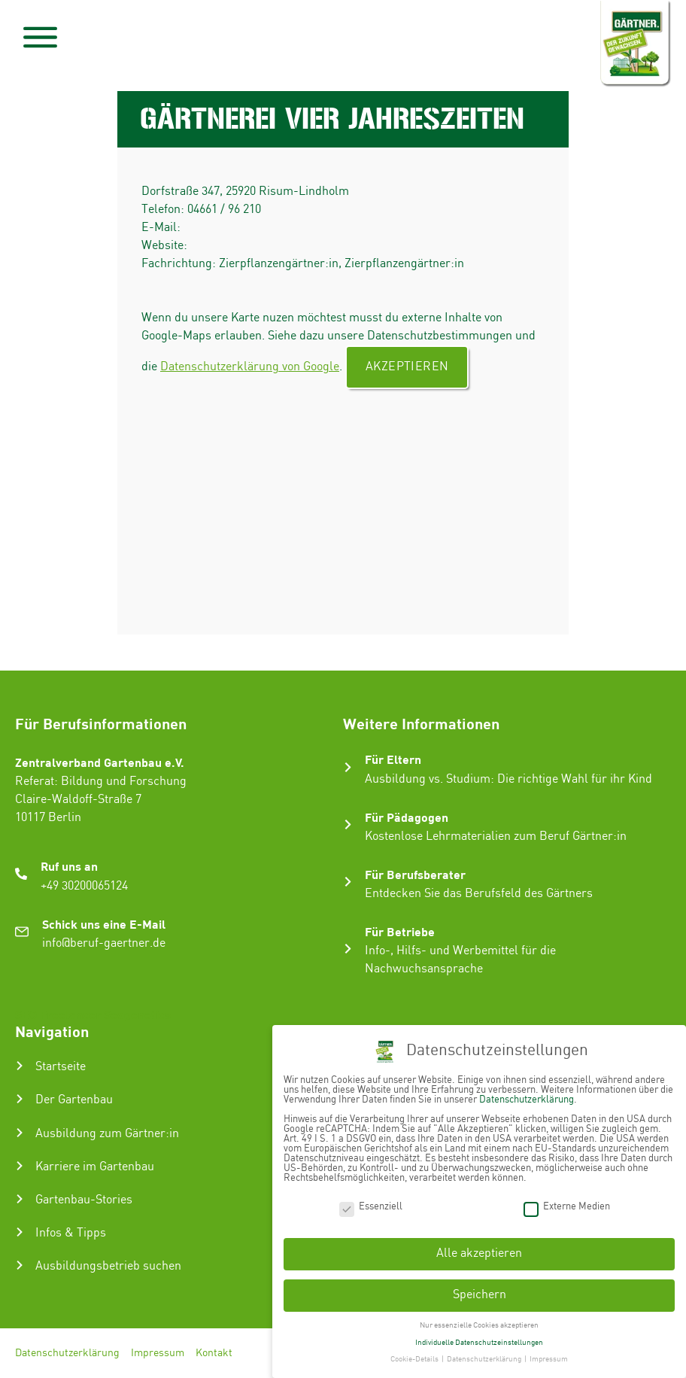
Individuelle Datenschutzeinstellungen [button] (479, 1337)
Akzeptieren (407, 366)
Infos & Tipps (70, 1233)
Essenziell (370, 1201)
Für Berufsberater (415, 874)
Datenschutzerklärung (67, 1353)
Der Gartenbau (74, 1100)
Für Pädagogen (406, 817)
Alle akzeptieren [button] (479, 1249)
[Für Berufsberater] (348, 882)
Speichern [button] (479, 1290)
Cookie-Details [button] (415, 1354)
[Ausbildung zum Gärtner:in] (19, 1132)
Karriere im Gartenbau (94, 1167)
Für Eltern (393, 759)
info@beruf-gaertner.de (103, 943)
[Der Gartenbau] (19, 1098)
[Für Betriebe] (348, 949)
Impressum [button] (549, 1354)
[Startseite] (19, 1065)
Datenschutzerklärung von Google (249, 366)
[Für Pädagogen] (348, 824)
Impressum (157, 1353)
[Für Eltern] (348, 767)
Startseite (60, 1066)
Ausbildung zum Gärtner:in (107, 1133)
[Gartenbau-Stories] (19, 1198)
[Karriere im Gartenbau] (19, 1165)
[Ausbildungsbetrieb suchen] (19, 1265)
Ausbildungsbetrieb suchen (108, 1266)
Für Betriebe (400, 931)
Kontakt (214, 1353)
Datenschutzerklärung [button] (485, 1354)
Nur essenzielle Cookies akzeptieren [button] (479, 1321)
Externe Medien (567, 1201)
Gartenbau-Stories (83, 1200)
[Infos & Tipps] (19, 1232)
